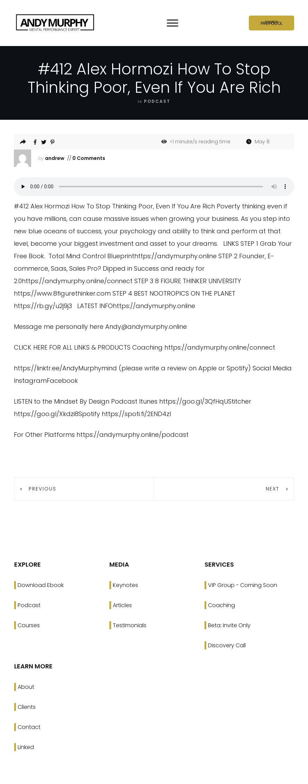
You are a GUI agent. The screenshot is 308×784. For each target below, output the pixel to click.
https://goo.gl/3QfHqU (193, 401)
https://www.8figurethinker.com (62, 293)
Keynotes (125, 585)
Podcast (29, 605)
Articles (122, 605)
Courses (29, 625)
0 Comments (88, 158)
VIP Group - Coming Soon (242, 585)
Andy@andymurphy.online (146, 326)
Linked (26, 747)
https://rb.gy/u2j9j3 (43, 305)
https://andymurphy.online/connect (77, 281)
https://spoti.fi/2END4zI (136, 413)
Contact (29, 727)
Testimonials (129, 625)
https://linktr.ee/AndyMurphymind (65, 368)
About (26, 687)
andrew (54, 158)
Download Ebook (41, 585)
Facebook (62, 380)
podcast (157, 101)
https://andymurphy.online (175, 256)
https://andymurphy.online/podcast (132, 434)
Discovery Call (227, 645)
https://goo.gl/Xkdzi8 (46, 413)
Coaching (221, 605)
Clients (27, 707)
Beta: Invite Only (229, 625)
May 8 (262, 141)
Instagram (30, 380)
